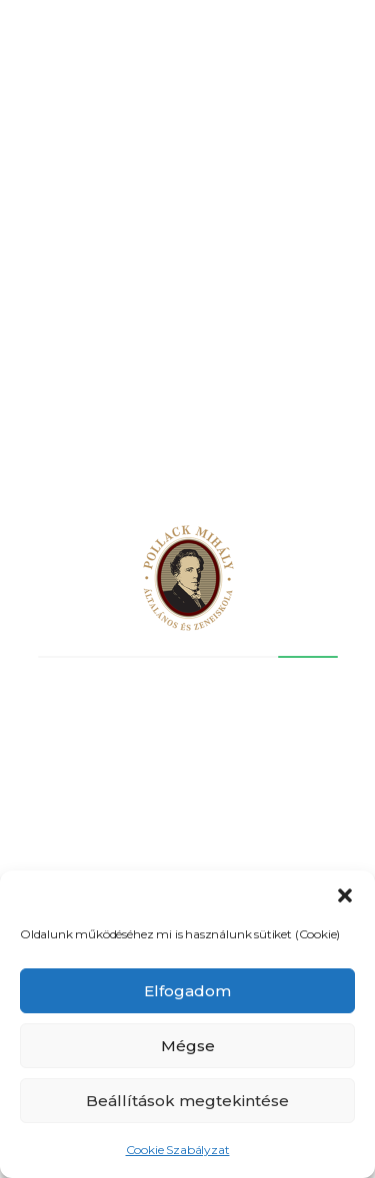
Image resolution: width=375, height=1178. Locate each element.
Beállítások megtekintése (187, 1100)
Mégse (188, 1045)
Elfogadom (187, 990)
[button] (345, 895)
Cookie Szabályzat (178, 1149)
